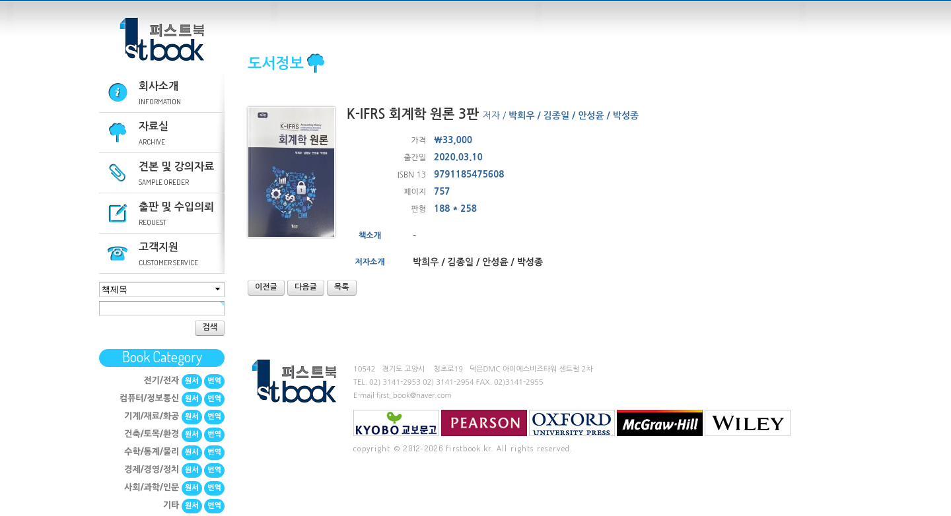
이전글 (266, 287)
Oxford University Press (572, 423)
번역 (214, 381)
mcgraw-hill (660, 423)
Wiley (748, 423)
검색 (209, 327)
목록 (341, 287)
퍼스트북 (162, 39)
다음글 (306, 287)
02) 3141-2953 (395, 382)
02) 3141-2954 (448, 382)
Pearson (484, 423)
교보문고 (396, 423)
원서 (192, 381)
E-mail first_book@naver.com (402, 395)
